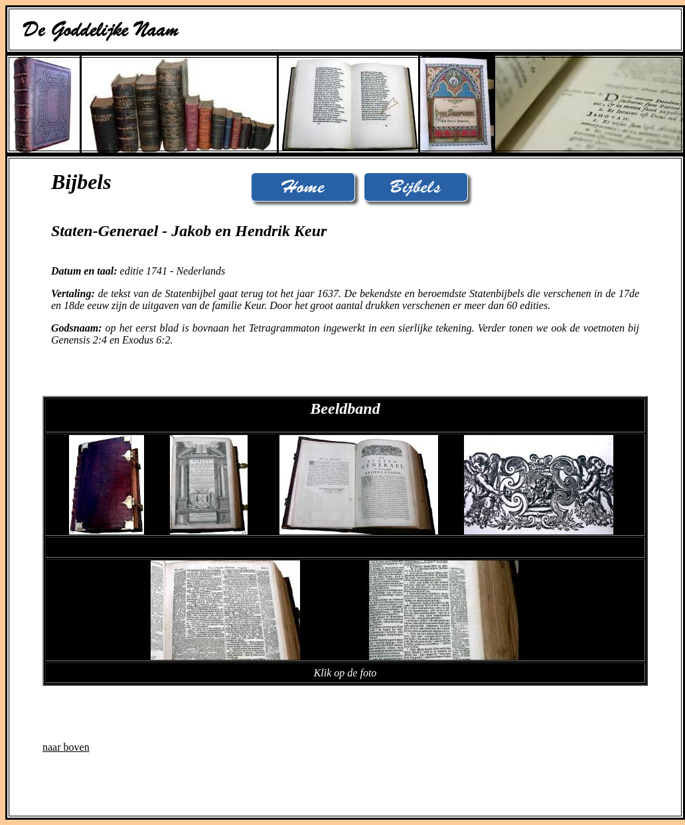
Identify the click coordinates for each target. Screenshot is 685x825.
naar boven (66, 747)
